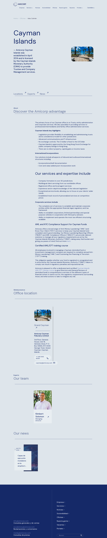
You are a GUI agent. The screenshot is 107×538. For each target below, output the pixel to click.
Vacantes (72, 7)
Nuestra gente (63, 7)
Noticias (37, 7)
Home (16, 18)
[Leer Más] (42, 362)
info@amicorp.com (21, 521)
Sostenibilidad (46, 7)
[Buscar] (70, 535)
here (69, 241)
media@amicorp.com (22, 533)
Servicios (30, 8)
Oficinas (55, 7)
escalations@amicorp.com (24, 527)
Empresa (21, 7)
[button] (81, 535)
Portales (80, 8)
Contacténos (19, 10)
